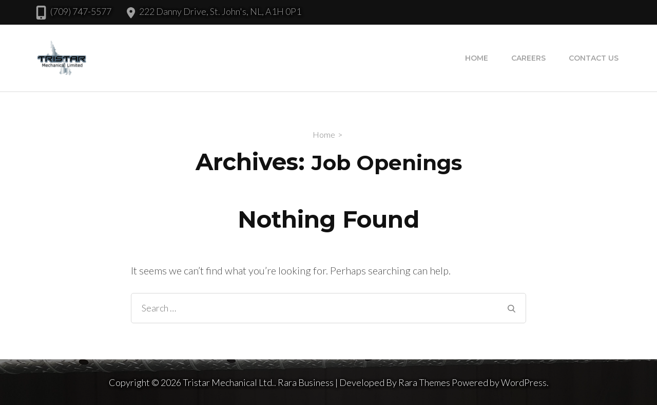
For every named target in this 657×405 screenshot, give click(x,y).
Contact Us (594, 58)
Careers (528, 58)
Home (476, 58)
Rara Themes (424, 382)
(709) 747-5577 (80, 11)
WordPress (524, 382)
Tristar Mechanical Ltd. (228, 382)
